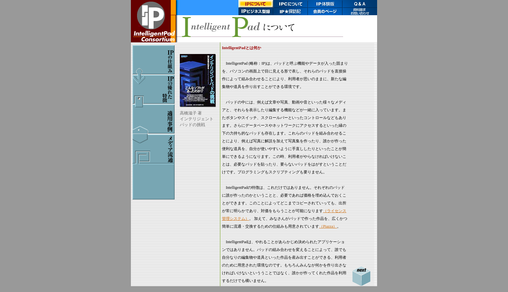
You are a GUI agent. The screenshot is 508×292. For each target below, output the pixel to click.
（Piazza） (328, 226)
